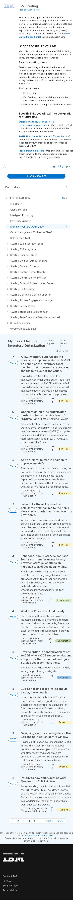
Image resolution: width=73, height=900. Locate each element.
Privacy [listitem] (7, 880)
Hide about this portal (29, 10)
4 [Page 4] (29, 820)
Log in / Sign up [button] (60, 166)
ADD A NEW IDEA (36, 176)
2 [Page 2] (18, 820)
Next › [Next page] (49, 820)
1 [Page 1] (12, 820)
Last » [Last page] (60, 820)
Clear (64, 198)
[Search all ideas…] (22, 166)
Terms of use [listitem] (10, 885)
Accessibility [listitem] (10, 890)
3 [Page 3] (23, 820)
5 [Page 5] (35, 820)
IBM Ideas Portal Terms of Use (39, 835)
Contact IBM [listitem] (10, 876)
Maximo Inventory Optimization (33, 402)
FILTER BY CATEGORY (17, 198)
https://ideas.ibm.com (58, 136)
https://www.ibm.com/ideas (34, 125)
